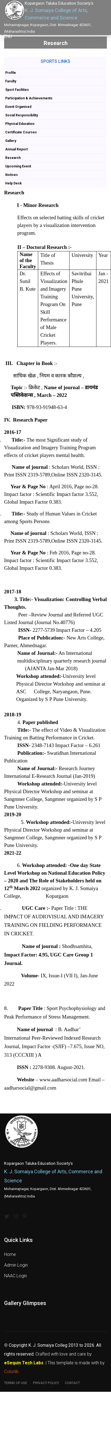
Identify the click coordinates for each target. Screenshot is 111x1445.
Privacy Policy (46, 1383)
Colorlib (11, 1371)
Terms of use (15, 1383)
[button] (6, 36)
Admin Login (16, 1265)
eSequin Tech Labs (23, 1362)
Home (10, 1254)
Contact (72, 1383)
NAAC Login (15, 1275)
